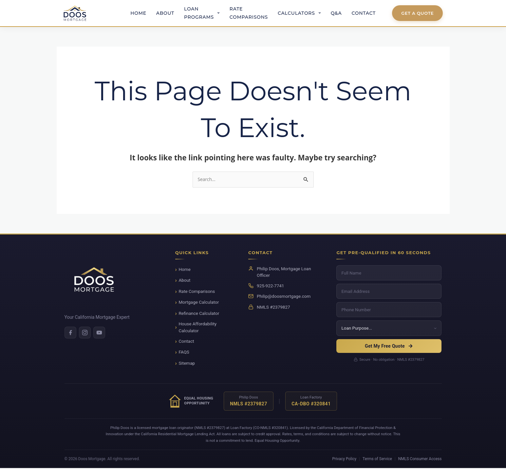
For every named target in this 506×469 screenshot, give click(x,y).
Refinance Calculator (198, 313)
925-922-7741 (270, 286)
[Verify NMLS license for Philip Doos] (248, 401)
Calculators (296, 13)
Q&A (336, 13)
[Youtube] (99, 333)
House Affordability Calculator (197, 328)
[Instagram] (85, 333)
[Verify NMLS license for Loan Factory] (311, 401)
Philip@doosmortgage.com (283, 297)
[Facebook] (70, 333)
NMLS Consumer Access (420, 459)
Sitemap (186, 363)
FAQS (183, 353)
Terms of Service (377, 459)
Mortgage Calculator (198, 303)
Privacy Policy (344, 459)
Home (138, 13)
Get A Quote (417, 13)
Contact (364, 13)
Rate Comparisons (249, 13)
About (165, 13)
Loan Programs (199, 13)
